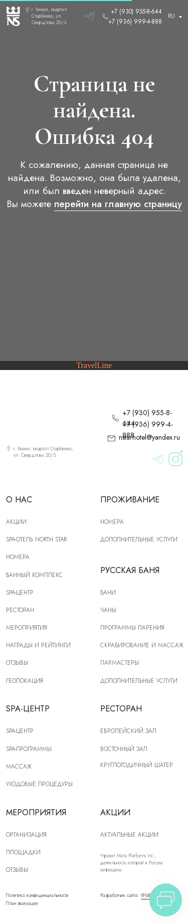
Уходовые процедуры (39, 784)
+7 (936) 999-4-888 (135, 21)
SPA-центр (20, 592)
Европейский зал (128, 730)
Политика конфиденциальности (37, 895)
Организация (26, 834)
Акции (16, 521)
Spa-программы (29, 749)
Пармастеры (119, 662)
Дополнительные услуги (138, 539)
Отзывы (17, 662)
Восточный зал (123, 749)
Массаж (19, 766)
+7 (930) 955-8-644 (136, 11)
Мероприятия (26, 627)
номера (18, 556)
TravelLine (94, 365)
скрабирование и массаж (141, 645)
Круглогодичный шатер (136, 765)
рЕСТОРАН (20, 610)
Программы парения (132, 627)
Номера (112, 521)
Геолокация (24, 680)
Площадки (23, 852)
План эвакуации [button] (22, 903)
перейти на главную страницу (118, 204)
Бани (108, 592)
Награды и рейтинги (38, 645)
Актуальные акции (129, 834)
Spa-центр (20, 730)
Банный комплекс (34, 575)
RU (171, 16)
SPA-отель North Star (36, 539)
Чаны (108, 610)
